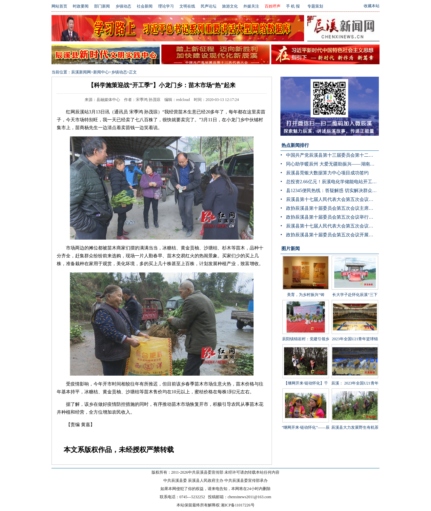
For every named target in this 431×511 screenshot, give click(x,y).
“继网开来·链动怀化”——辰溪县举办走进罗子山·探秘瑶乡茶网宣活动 (306, 418)
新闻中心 (101, 72)
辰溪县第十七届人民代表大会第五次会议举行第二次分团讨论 (332, 199)
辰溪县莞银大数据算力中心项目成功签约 (327, 172)
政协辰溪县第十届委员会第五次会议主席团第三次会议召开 (332, 208)
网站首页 (59, 6)
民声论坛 (208, 6)
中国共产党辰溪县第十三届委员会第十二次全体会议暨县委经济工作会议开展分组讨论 (332, 155)
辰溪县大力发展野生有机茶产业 (355, 414)
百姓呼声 (272, 6)
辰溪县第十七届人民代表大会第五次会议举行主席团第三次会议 (332, 226)
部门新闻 (102, 6)
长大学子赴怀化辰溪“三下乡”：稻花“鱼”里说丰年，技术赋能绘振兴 (355, 286)
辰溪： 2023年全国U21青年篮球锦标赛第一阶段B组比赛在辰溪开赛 (355, 374)
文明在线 (187, 6)
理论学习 (166, 6)
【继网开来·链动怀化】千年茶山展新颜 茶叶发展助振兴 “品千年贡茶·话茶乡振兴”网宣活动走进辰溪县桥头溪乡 (305, 384)
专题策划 (315, 6)
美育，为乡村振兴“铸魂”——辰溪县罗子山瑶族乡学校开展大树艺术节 (305, 286)
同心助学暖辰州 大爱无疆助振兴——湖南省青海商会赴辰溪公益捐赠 (332, 164)
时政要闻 (81, 6)
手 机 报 (293, 6)
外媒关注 (251, 6)
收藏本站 (372, 6)
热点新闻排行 (295, 145)
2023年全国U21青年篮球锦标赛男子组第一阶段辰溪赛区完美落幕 (355, 330)
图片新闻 (290, 248)
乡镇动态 (123, 6)
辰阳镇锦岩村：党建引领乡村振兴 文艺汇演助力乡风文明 (305, 330)
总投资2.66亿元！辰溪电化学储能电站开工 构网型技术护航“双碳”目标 (332, 181)
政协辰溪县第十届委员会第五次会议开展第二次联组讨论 (332, 234)
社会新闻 (145, 6)
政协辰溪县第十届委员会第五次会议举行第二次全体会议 (332, 217)
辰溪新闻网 (81, 72)
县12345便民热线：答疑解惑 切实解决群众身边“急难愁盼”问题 (332, 190)
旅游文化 (230, 6)
